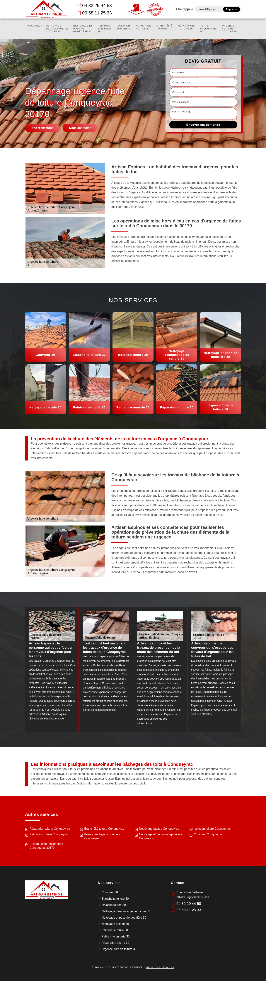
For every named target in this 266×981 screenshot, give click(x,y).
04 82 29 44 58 (94, 5)
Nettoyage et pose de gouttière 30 (82, 28)
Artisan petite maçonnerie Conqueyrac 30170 (46, 845)
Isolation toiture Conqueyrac (212, 828)
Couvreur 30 (35, 27)
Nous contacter (80, 127)
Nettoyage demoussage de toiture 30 (57, 28)
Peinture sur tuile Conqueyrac (49, 834)
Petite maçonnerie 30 (208, 28)
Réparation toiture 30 (186, 27)
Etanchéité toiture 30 (164, 27)
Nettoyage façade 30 (143, 27)
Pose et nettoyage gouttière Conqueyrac (102, 836)
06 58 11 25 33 (94, 12)
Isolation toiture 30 (124, 27)
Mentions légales (160, 967)
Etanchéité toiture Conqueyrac (104, 828)
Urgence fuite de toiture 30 (229, 28)
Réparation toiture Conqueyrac (50, 828)
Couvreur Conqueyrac (208, 834)
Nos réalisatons (42, 127)
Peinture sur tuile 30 (104, 28)
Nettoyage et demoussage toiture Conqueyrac (161, 836)
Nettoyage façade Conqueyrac (159, 828)
